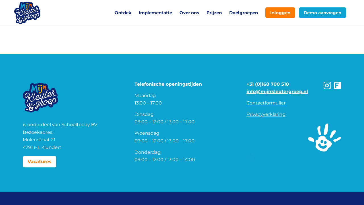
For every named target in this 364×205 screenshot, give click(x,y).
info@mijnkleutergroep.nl (277, 91)
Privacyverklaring (266, 114)
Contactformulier (266, 103)
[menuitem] (123, 13)
